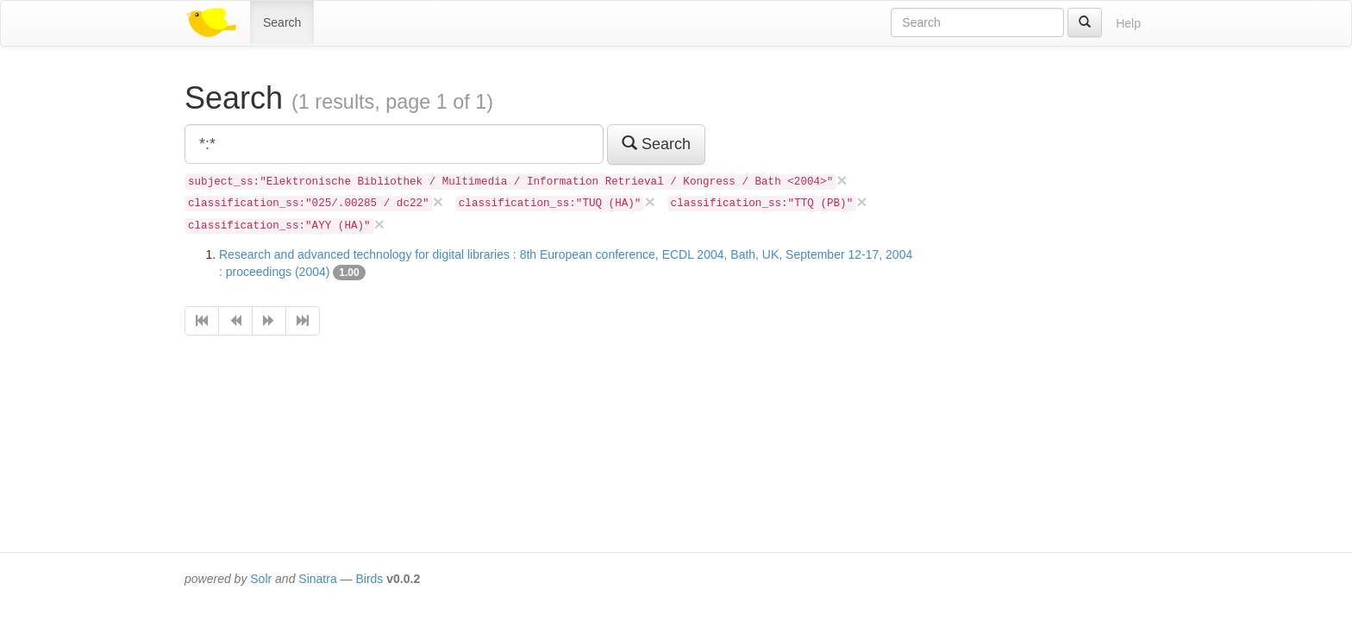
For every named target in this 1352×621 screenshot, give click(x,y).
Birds (369, 579)
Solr (261, 579)
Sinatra (317, 579)
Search (282, 22)
